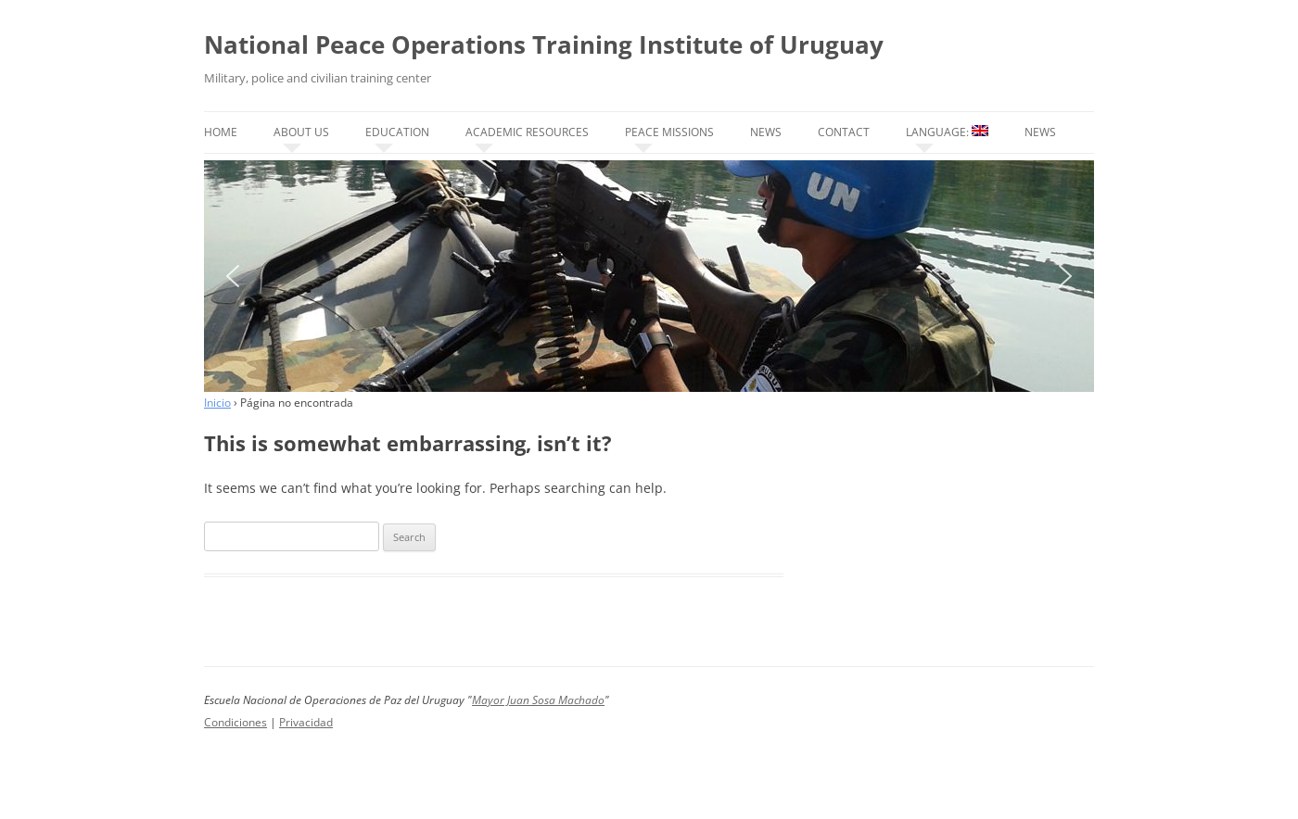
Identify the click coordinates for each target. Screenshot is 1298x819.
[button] (233, 276)
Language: (947, 132)
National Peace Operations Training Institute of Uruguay (544, 44)
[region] (649, 276)
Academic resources (527, 132)
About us (301, 132)
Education (397, 132)
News (766, 132)
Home (220, 132)
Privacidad (306, 722)
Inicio (217, 403)
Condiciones (235, 722)
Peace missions (669, 132)
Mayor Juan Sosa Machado (538, 700)
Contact (844, 132)
